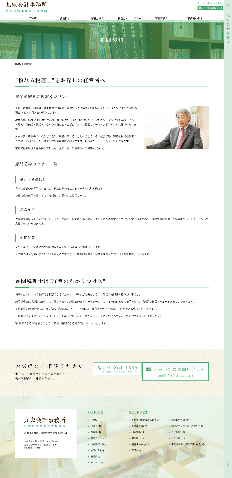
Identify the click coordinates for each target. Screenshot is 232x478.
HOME (31, 16)
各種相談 (63, 16)
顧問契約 (136, 450)
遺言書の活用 (138, 432)
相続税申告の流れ (180, 420)
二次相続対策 (178, 432)
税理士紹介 (95, 16)
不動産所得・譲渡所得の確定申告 (188, 444)
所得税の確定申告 (141, 444)
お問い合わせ (97, 450)
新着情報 (95, 456)
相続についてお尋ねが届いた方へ (188, 426)
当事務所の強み (193, 16)
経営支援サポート (180, 438)
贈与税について (140, 438)
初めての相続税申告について (146, 420)
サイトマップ (97, 462)
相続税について (140, 426)
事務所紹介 (160, 16)
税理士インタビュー (128, 16)
